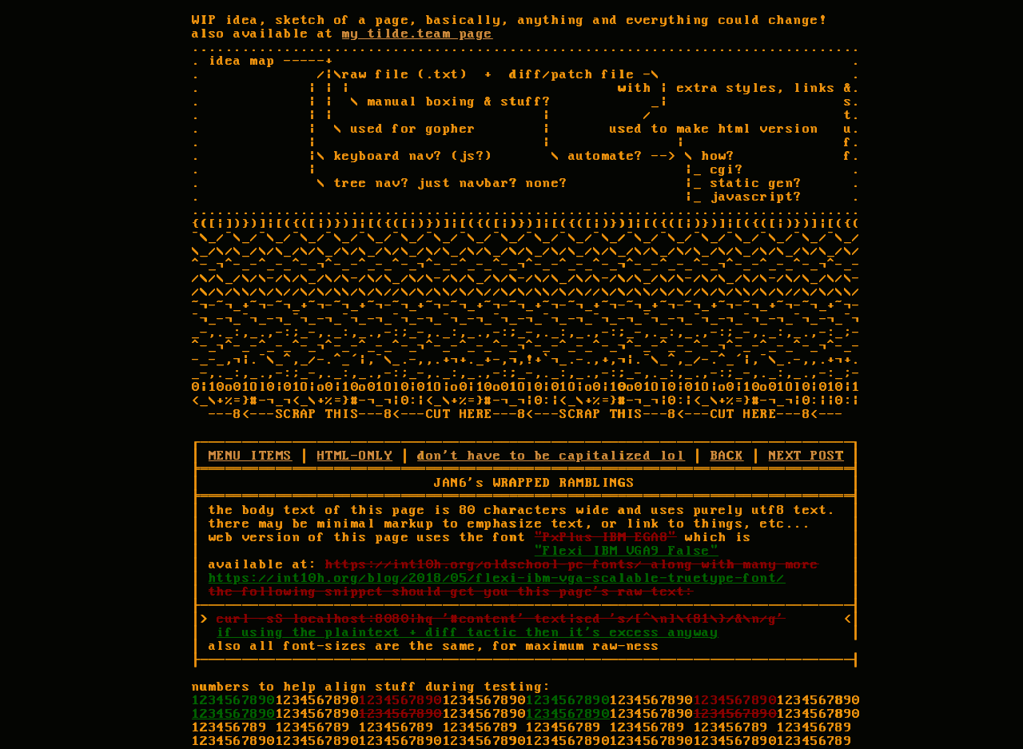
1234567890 (234, 700)
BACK (727, 456)
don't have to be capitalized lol (551, 456)
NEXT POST (806, 456)
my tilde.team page (417, 34)
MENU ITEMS (251, 456)
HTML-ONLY (354, 456)
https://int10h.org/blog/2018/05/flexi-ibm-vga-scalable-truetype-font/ (497, 578)
